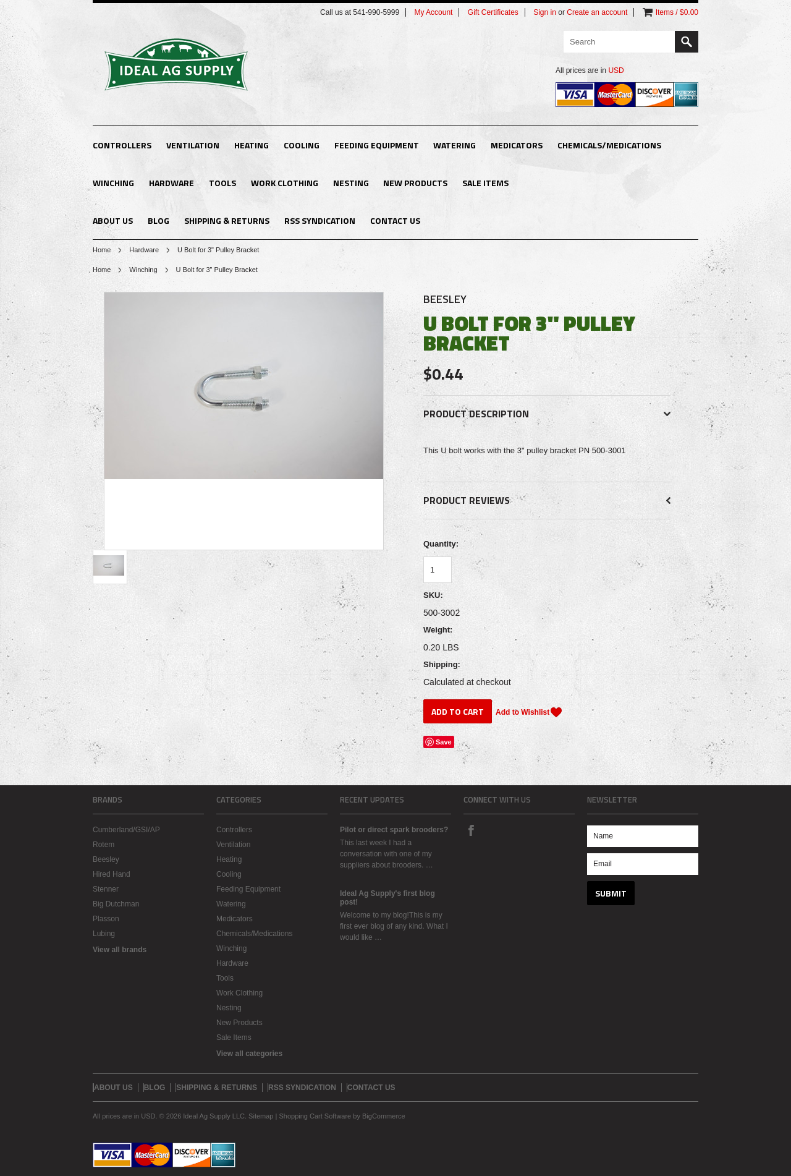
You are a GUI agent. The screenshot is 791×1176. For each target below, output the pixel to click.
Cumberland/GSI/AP (126, 829)
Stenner (106, 889)
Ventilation (192, 144)
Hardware (171, 182)
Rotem (103, 844)
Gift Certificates (493, 12)
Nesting (351, 182)
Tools (222, 182)
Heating (251, 144)
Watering (454, 144)
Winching (113, 182)
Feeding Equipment (376, 144)
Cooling (301, 144)
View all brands (119, 949)
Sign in (544, 12)
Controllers (122, 144)
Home (102, 250)
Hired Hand (111, 874)
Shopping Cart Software (315, 1116)
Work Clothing (284, 182)
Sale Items (485, 182)
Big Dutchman (116, 904)
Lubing (104, 933)
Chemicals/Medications (609, 144)
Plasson (106, 918)
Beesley (445, 299)
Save (444, 742)
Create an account (597, 12)
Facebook (470, 829)
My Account (433, 12)
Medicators (517, 144)
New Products (415, 182)
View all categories (249, 1053)
